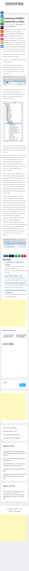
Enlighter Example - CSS (10, 431)
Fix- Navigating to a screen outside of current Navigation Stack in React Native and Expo (14, 453)
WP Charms (17, 511)
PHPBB (4, 26)
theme (14, 330)
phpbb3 (6, 330)
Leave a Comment (11, 26)
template (10, 330)
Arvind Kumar (20, 24)
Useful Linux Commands (10, 427)
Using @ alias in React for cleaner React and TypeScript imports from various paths (14, 476)
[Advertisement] (13, 313)
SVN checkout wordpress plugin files (15, 283)
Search (5, 382)
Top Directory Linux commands (11, 438)
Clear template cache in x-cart (13, 275)
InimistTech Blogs (14, 3)
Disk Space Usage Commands (11, 434)
